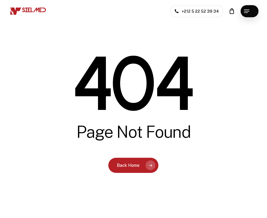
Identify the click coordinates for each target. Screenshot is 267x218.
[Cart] (232, 11)
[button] (250, 11)
